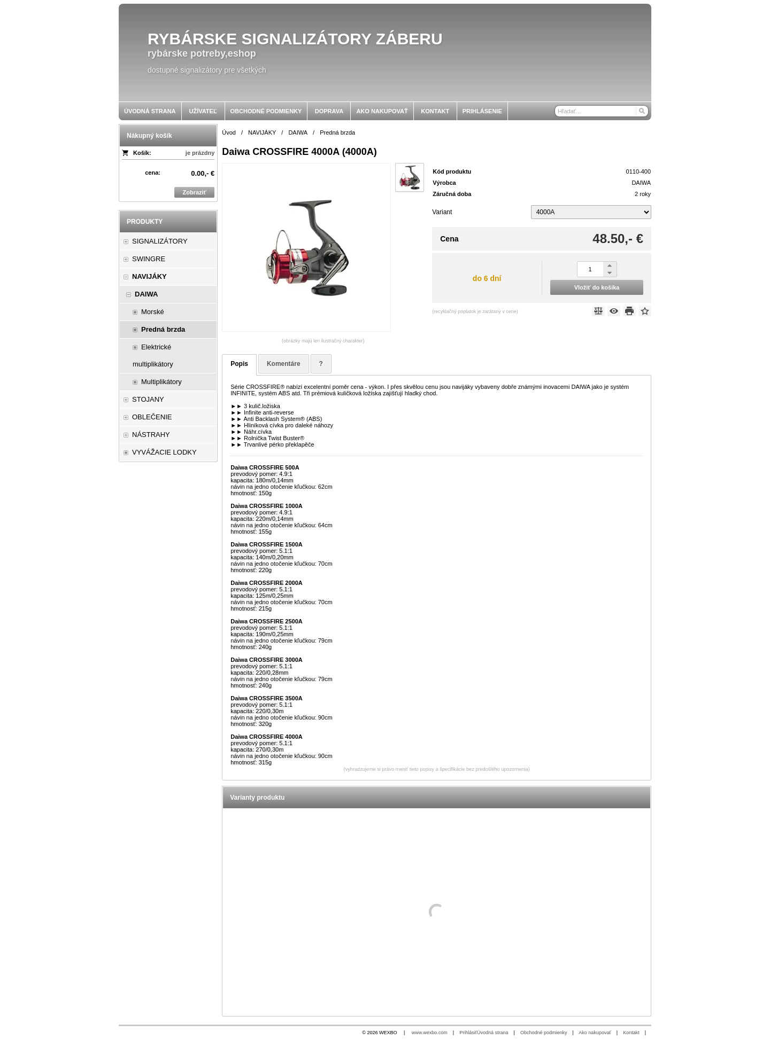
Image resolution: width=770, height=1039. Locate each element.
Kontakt (631, 1032)
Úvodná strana (493, 1032)
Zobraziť (194, 192)
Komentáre (284, 364)
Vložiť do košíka (597, 287)
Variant (442, 212)
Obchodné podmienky (543, 1032)
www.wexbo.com (430, 1032)
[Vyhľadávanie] (601, 111)
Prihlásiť (468, 1032)
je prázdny (200, 153)
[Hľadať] (641, 111)
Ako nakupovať (595, 1032)
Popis (239, 364)
